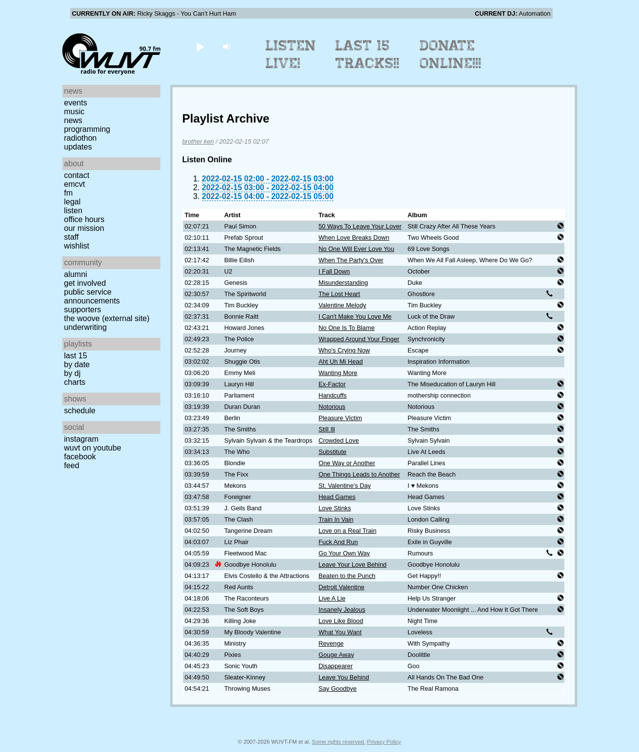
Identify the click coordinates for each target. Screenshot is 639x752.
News (73, 120)
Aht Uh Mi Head (340, 361)
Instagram (81, 439)
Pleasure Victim (340, 418)
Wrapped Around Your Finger (358, 339)
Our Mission (84, 228)
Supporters (83, 309)
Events (75, 103)
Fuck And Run (338, 542)
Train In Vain (335, 519)
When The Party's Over (350, 260)
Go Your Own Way (344, 553)
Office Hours (84, 219)
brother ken (198, 141)
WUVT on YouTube (93, 448)
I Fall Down (334, 271)
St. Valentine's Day (344, 485)
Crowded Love (338, 440)
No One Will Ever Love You (356, 248)
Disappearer (335, 666)
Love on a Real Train (347, 530)
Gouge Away (336, 654)
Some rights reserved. (338, 742)
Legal (72, 202)
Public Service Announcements (92, 296)
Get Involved (85, 283)
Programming (87, 129)
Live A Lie (331, 598)
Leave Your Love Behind (352, 564)
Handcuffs (332, 395)
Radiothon (80, 138)
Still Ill (326, 429)
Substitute (332, 451)
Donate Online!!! (451, 54)
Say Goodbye (337, 688)
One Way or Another (346, 463)
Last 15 (75, 355)
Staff (71, 237)
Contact (77, 175)
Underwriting (85, 327)
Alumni (75, 274)
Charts (75, 382)
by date (77, 364)
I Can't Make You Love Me (354, 316)
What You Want (339, 632)
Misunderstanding (343, 282)
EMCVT (74, 184)
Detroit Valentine (341, 587)
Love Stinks (334, 508)
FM (68, 193)
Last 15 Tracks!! (367, 54)
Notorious (331, 406)
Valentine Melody (342, 305)
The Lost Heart (339, 294)
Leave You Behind (343, 677)
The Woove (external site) (107, 318)
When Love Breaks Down (353, 237)
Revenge (330, 643)
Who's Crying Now (344, 350)
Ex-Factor (331, 384)
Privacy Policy (384, 742)
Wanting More (337, 372)
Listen (73, 210)
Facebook (80, 456)
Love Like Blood (340, 621)
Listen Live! (291, 54)
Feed (71, 465)
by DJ (72, 373)
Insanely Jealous (341, 609)
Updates (78, 147)
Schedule (80, 410)
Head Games (336, 497)
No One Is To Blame (346, 327)
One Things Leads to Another (359, 474)
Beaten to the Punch (346, 575)
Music (74, 111)
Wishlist (77, 246)
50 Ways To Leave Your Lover (359, 226)
